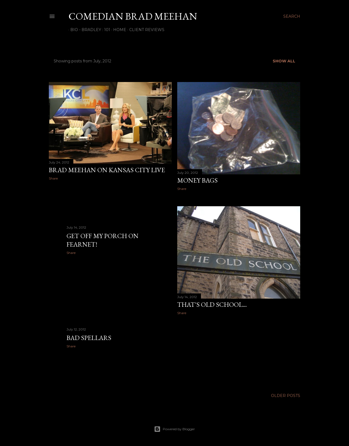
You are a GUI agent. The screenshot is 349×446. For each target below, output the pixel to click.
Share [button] (53, 178)
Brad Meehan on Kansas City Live (107, 170)
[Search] (291, 16)
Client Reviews (145, 29)
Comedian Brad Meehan (132, 16)
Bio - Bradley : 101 (88, 29)
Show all (284, 61)
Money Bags (197, 180)
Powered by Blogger (174, 429)
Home (117, 29)
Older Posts (285, 395)
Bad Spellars (89, 337)
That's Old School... (212, 304)
